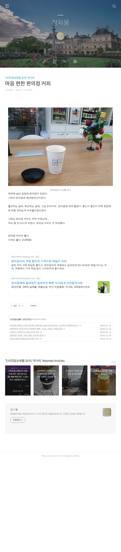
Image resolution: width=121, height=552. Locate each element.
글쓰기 (45, 61)
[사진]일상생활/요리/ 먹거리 (19, 77)
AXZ (60, 548)
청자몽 (60, 23)
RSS (65, 61)
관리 (75, 61)
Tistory (76, 548)
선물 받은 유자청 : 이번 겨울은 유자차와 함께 (26, 427)
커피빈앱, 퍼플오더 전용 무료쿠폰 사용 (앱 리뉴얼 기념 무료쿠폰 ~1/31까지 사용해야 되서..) (44, 418)
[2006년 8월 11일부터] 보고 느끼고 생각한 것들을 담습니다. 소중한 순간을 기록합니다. (48, 506)
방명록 (55, 61)
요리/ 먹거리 (26, 412)
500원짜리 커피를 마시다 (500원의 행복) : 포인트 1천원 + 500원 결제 (36, 421)
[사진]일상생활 (15, 412)
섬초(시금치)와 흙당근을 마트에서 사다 (24, 431)
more (113, 454)
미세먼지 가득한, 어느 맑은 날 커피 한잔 (24, 424)
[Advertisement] (60, 125)
